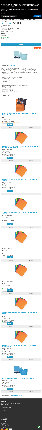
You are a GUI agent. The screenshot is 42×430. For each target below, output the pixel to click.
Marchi (2, 415)
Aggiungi (21, 44)
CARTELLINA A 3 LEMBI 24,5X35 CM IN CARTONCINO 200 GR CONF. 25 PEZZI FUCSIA (20, 246)
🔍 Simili (31, 392)
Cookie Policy (4, 419)
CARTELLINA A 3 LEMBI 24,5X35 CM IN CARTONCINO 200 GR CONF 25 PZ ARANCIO (19, 180)
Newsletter (3, 427)
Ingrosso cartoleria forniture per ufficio (10, 403)
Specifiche (12, 65)
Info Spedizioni (4, 404)
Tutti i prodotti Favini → (11, 23)
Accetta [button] (37, 16)
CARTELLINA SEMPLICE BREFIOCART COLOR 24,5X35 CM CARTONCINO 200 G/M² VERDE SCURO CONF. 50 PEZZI (20, 147)
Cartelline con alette (17, 395)
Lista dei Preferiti (5, 426)
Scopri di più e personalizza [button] (9, 16)
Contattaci (3, 410)
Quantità (2, 38)
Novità (2, 417)
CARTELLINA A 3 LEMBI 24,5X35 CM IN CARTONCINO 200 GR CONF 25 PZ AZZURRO (19, 213)
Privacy (2, 406)
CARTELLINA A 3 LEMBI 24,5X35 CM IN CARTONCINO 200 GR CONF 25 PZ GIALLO (19, 279)
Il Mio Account (4, 423)
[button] (40, 2)
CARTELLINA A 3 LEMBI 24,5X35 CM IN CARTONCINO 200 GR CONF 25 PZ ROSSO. (19, 313)
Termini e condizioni (6, 407)
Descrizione (5, 65)
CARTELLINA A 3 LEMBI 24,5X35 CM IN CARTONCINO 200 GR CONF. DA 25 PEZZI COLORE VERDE (19, 346)
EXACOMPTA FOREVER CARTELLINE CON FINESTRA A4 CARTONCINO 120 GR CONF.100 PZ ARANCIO (20, 114)
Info (11, 392)
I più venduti (4, 418)
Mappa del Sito (4, 412)
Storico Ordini (4, 424)
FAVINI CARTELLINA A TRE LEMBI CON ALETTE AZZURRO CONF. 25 (18, 378)
